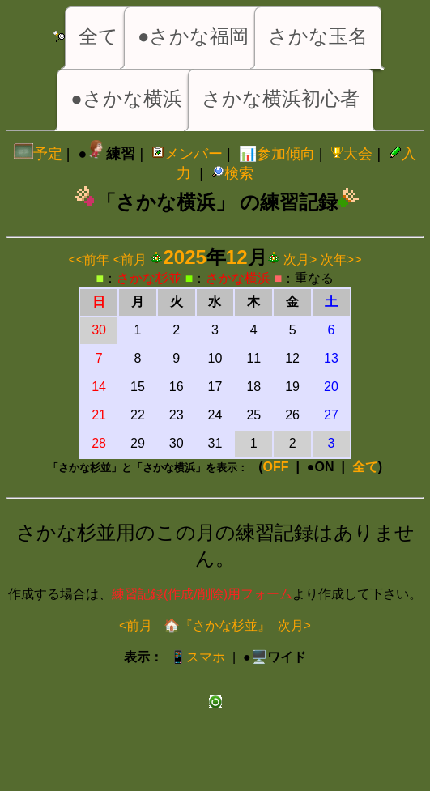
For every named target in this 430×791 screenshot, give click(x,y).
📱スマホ (197, 657)
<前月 (130, 259)
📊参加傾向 (277, 154)
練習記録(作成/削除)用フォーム (202, 594)
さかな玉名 (318, 36)
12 (237, 257)
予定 (38, 154)
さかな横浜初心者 (281, 98)
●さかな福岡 (193, 36)
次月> (300, 259)
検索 (232, 173)
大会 (351, 154)
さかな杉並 (149, 278)
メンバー (187, 154)
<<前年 (89, 259)
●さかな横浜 (126, 98)
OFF (276, 467)
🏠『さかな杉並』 (215, 625)
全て (98, 36)
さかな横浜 (238, 278)
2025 (184, 257)
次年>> (341, 259)
